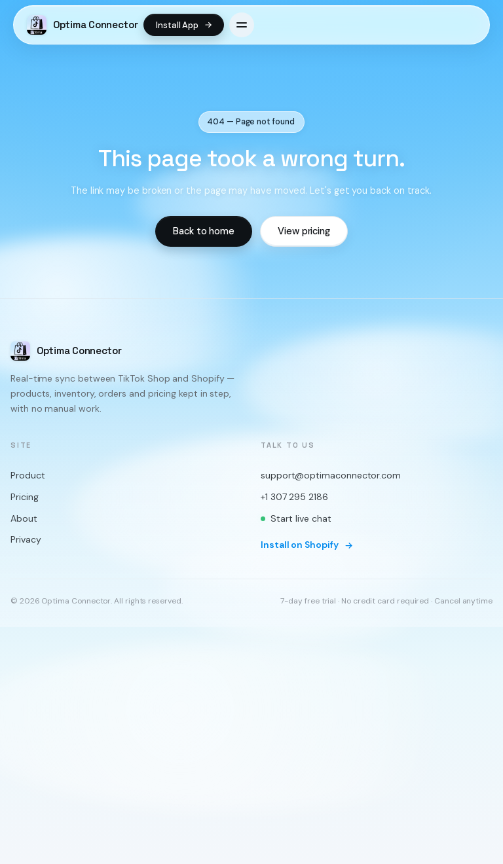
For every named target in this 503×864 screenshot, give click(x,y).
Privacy (25, 540)
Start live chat (296, 518)
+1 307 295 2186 (294, 497)
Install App (184, 25)
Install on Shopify (307, 545)
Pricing (24, 497)
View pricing (304, 231)
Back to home (203, 231)
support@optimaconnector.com (331, 476)
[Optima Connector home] (82, 25)
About (23, 518)
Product (27, 476)
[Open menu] (241, 24)
